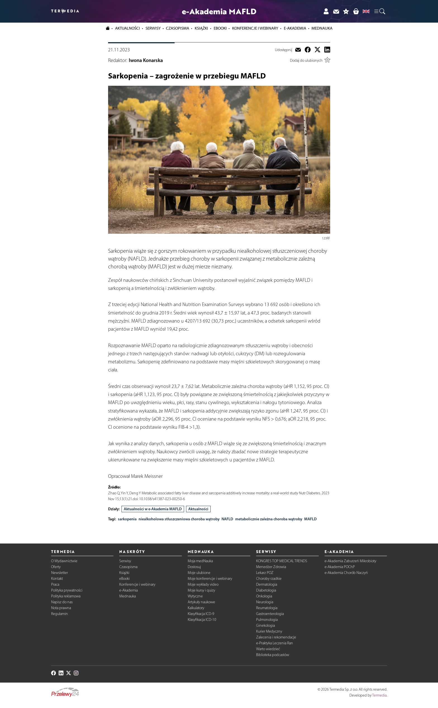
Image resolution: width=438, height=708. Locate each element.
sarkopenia (127, 518)
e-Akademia (128, 590)
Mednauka (127, 596)
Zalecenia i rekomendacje (276, 637)
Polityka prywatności (66, 590)
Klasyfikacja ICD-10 (202, 619)
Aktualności (198, 508)
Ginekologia (265, 625)
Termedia (379, 695)
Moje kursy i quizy (201, 590)
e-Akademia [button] (295, 28)
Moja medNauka (200, 561)
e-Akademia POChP (340, 566)
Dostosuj (194, 566)
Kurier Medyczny (269, 631)
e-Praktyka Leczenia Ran (274, 643)
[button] (379, 11)
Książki (201, 28)
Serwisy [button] (153, 28)
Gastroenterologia (270, 613)
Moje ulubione (199, 572)
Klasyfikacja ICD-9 (201, 613)
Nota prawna (61, 608)
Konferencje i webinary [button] (255, 28)
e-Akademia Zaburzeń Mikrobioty (350, 561)
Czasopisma (128, 566)
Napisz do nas (62, 602)
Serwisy (125, 561)
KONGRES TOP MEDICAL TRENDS (281, 561)
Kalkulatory (196, 608)
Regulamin (59, 613)
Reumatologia (266, 608)
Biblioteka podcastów (272, 654)
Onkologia (264, 596)
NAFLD (227, 518)
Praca (55, 584)
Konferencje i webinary (137, 584)
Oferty (56, 566)
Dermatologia (266, 584)
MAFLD (310, 518)
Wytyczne (195, 596)
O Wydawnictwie (64, 561)
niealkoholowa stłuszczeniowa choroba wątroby (179, 518)
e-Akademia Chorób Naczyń (346, 572)
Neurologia (264, 602)
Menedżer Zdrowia (271, 566)
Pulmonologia (267, 619)
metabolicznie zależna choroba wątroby (268, 518)
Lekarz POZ (264, 572)
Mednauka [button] (321, 28)
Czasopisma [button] (177, 28)
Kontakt (57, 578)
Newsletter (59, 572)
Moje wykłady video (203, 584)
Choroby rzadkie (269, 578)
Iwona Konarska (146, 60)
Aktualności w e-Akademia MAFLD (153, 508)
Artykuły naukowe (201, 602)
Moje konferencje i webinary (210, 578)
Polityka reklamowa (65, 596)
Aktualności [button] (127, 28)
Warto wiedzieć (268, 649)
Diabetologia (266, 590)
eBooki (220, 28)
